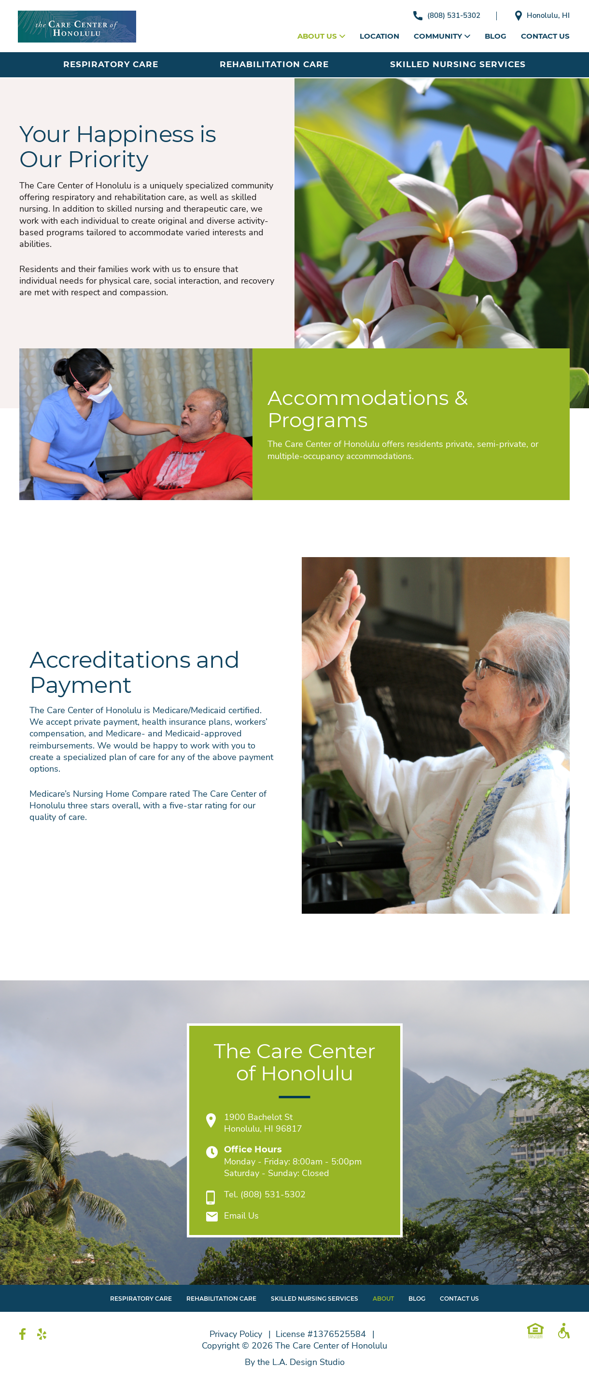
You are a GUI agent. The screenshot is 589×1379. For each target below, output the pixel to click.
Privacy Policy (236, 1334)
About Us (321, 36)
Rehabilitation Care (274, 64)
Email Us (241, 1215)
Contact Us (545, 36)
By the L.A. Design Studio (295, 1362)
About (383, 1298)
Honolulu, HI (542, 16)
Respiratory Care (110, 64)
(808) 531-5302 (446, 15)
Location (379, 36)
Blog (495, 36)
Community (442, 36)
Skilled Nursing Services (458, 64)
